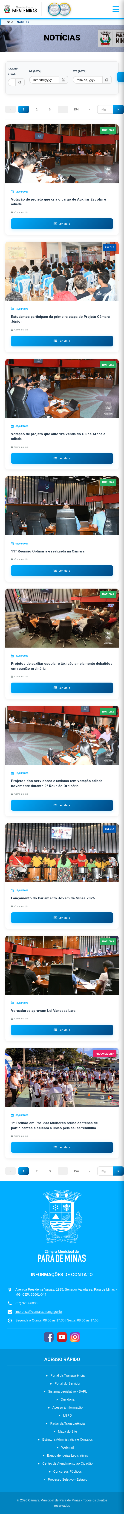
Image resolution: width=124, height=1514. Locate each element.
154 (76, 109)
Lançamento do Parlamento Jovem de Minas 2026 (53, 898)
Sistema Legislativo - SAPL (67, 1391)
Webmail (67, 1447)
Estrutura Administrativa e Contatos (67, 1439)
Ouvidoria (68, 1399)
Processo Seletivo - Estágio (67, 1479)
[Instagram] (75, 1337)
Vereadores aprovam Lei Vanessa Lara (43, 1011)
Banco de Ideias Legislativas (67, 1455)
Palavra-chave (13, 71)
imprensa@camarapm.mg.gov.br (38, 1311)
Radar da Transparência (67, 1423)
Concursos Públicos (67, 1471)
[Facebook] (49, 1337)
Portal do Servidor (67, 1383)
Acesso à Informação (67, 1407)
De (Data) (35, 71)
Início (9, 22)
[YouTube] (62, 1337)
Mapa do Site (67, 1431)
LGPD (67, 1415)
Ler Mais (62, 224)
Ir (118, 109)
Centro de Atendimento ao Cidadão (67, 1463)
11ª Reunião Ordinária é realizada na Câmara (47, 551)
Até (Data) (80, 71)
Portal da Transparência (67, 1375)
